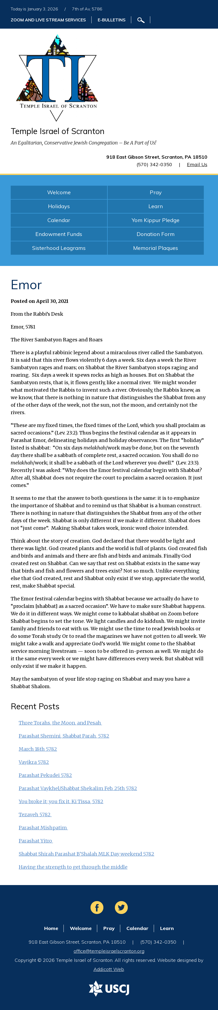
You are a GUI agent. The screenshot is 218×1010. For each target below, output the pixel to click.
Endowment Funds (58, 234)
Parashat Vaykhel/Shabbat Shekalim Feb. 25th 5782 (78, 788)
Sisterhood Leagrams (59, 248)
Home (51, 928)
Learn (155, 206)
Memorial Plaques (155, 248)
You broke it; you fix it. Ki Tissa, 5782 (61, 801)
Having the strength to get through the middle (73, 867)
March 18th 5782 (38, 749)
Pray (156, 192)
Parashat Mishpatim (43, 828)
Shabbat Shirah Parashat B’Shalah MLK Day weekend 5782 (86, 854)
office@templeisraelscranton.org (109, 951)
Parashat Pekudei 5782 (45, 775)
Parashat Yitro (36, 841)
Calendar (58, 220)
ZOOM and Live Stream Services (48, 19)
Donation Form (156, 234)
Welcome (59, 192)
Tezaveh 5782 (35, 814)
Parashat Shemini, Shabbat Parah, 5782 (64, 736)
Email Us (197, 164)
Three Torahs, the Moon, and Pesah (60, 723)
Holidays (59, 206)
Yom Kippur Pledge (155, 220)
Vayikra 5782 (34, 762)
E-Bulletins (112, 19)
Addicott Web (108, 969)
